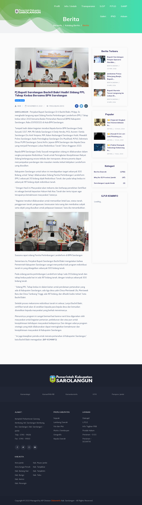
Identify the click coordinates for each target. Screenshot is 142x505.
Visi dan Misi (58, 426)
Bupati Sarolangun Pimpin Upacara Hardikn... (115, 59)
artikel (110, 129)
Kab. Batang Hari (21, 471)
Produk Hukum (88, 430)
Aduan (124, 16)
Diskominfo (56, 500)
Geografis (57, 434)
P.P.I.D (113, 6)
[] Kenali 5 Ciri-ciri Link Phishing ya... (116, 135)
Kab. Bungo (19, 475)
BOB (18, 106)
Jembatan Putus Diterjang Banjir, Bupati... (114, 76)
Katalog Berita (72, 25)
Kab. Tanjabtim (39, 471)
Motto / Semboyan (61, 430)
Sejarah (56, 418)
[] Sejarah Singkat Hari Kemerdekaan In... (116, 122)
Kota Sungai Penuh (22, 467)
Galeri (103, 16)
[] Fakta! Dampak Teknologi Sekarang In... (115, 147)
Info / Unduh (70, 6)
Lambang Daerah (60, 422)
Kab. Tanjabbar (39, 467)
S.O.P (102, 6)
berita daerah (19, 100)
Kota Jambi (19, 463)
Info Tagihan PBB (89, 426)
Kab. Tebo (37, 475)
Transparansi (88, 6)
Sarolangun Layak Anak (104, 183)
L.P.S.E (85, 422)
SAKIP (124, 6)
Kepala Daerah (59, 439)
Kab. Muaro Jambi (40, 463)
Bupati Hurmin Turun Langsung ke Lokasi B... (115, 93)
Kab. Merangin (21, 483)
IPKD (113, 16)
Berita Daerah (100, 172)
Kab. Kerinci (19, 479)
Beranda (57, 25)
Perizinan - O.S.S (89, 434)
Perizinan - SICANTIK (87, 440)
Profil (57, 6)
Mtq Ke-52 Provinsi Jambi (105, 177)
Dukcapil (85, 418)
